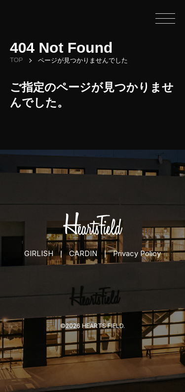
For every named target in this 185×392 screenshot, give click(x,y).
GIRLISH (38, 253)
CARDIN (83, 253)
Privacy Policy (137, 253)
